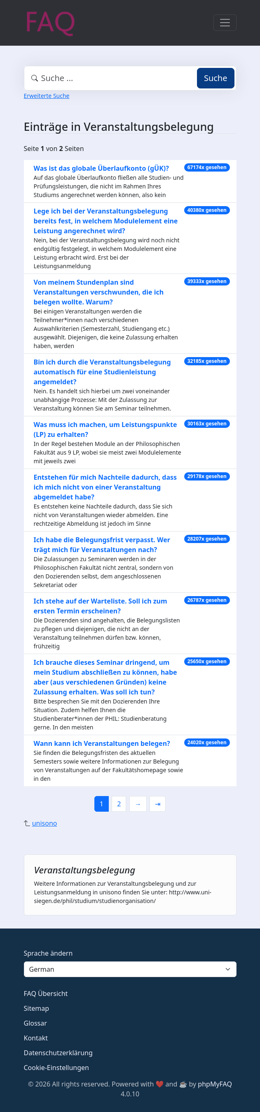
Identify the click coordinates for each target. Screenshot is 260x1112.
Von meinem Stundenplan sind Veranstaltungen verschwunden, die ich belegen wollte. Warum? (99, 292)
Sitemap (36, 1008)
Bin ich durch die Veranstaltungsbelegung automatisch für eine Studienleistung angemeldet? (102, 372)
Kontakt (36, 1037)
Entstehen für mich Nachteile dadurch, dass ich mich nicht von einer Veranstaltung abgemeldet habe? (105, 487)
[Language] (130, 969)
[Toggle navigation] (225, 22)
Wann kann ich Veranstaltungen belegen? (102, 743)
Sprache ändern (48, 953)
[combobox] (130, 78)
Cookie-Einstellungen (56, 1067)
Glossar (35, 1023)
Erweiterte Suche (47, 96)
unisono (44, 823)
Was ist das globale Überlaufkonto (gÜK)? (101, 168)
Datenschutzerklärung (58, 1052)
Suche (215, 78)
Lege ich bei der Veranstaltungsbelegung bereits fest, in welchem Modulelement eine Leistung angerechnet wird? (106, 221)
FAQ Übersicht (46, 993)
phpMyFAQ (215, 1084)
